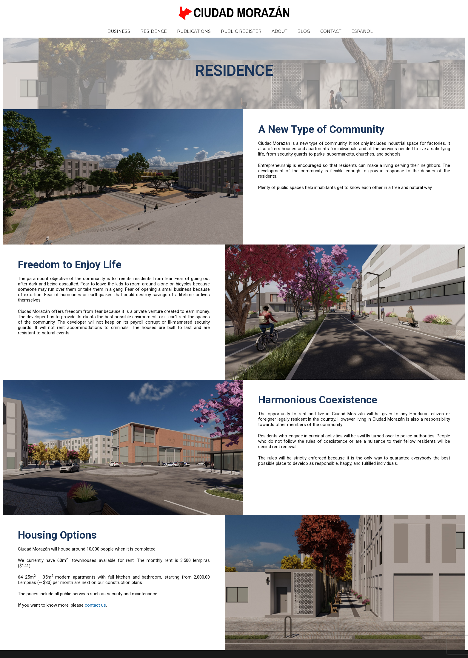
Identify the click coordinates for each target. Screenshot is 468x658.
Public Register (241, 31)
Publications (194, 31)
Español (362, 31)
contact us (95, 605)
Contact (330, 31)
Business (118, 31)
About (279, 31)
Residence (153, 31)
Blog (303, 31)
